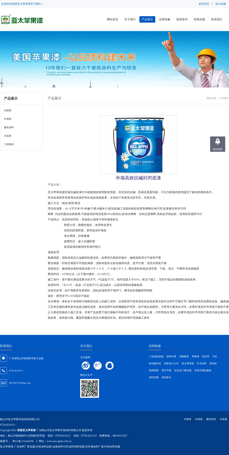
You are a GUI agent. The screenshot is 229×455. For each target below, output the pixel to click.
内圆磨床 (184, 356)
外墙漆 (198, 419)
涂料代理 (171, 356)
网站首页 (112, 19)
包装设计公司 (171, 363)
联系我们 (216, 19)
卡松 (214, 356)
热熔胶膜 (154, 370)
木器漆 (223, 419)
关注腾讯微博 (98, 365)
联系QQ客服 (109, 365)
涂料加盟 (154, 377)
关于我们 (130, 19)
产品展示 (147, 19)
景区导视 (166, 370)
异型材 (213, 363)
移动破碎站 (155, 363)
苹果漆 (195, 356)
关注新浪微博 (86, 365)
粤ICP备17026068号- (23, 441)
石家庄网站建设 (202, 370)
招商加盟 (199, 19)
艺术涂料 (202, 363)
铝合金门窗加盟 (182, 370)
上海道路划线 (156, 356)
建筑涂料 (211, 419)
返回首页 (204, 3)
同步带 (205, 356)
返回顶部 (218, 149)
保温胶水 (166, 377)
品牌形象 (164, 19)
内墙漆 (187, 419)
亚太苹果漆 (188, 363)
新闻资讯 (182, 19)
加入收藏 (220, 3)
